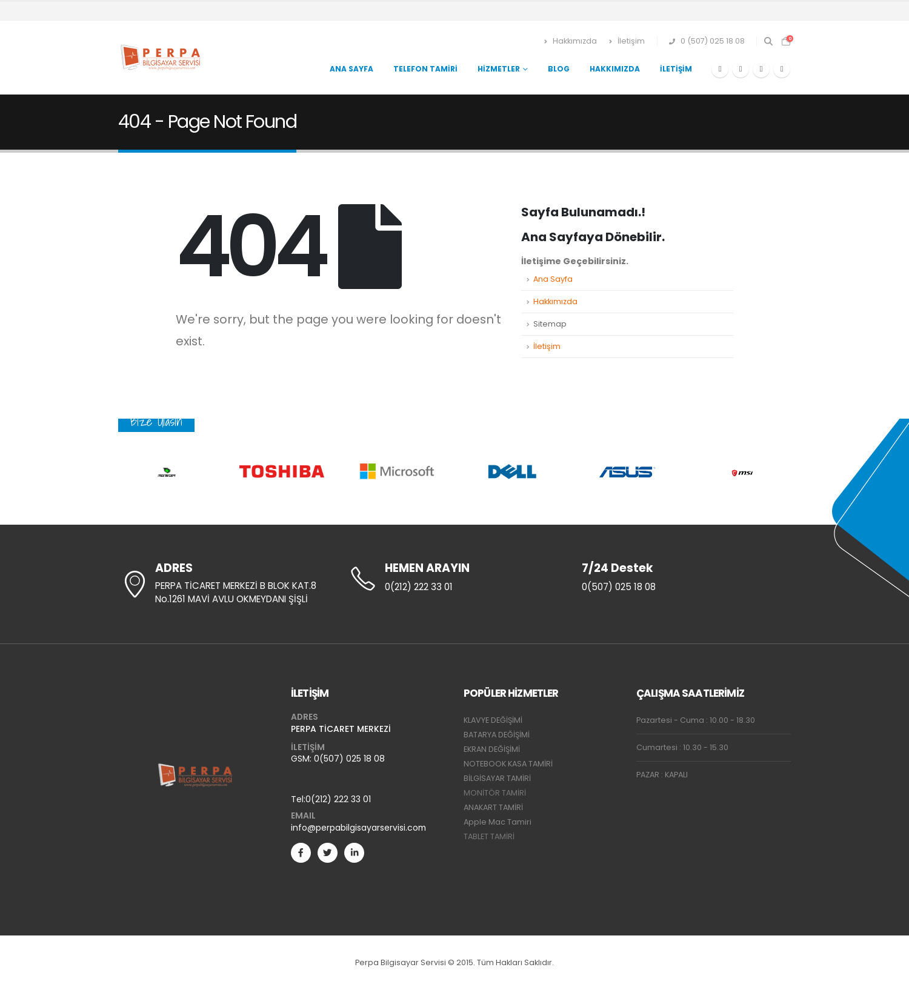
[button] (768, 41)
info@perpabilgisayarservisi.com (358, 828)
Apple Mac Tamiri (497, 822)
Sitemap (550, 324)
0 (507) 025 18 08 (707, 41)
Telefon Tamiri (425, 69)
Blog (559, 69)
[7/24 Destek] (685, 578)
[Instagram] (781, 69)
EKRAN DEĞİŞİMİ (492, 749)
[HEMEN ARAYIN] (454, 578)
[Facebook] (719, 69)
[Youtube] (761, 69)
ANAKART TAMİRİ (493, 807)
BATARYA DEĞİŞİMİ (497, 734)
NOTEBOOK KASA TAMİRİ (508, 764)
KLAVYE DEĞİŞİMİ (493, 720)
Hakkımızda (570, 41)
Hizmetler (499, 69)
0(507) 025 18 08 (349, 758)
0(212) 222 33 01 (338, 799)
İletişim (627, 41)
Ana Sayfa (351, 69)
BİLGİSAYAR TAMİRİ (497, 778)
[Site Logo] (161, 57)
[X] (740, 69)
